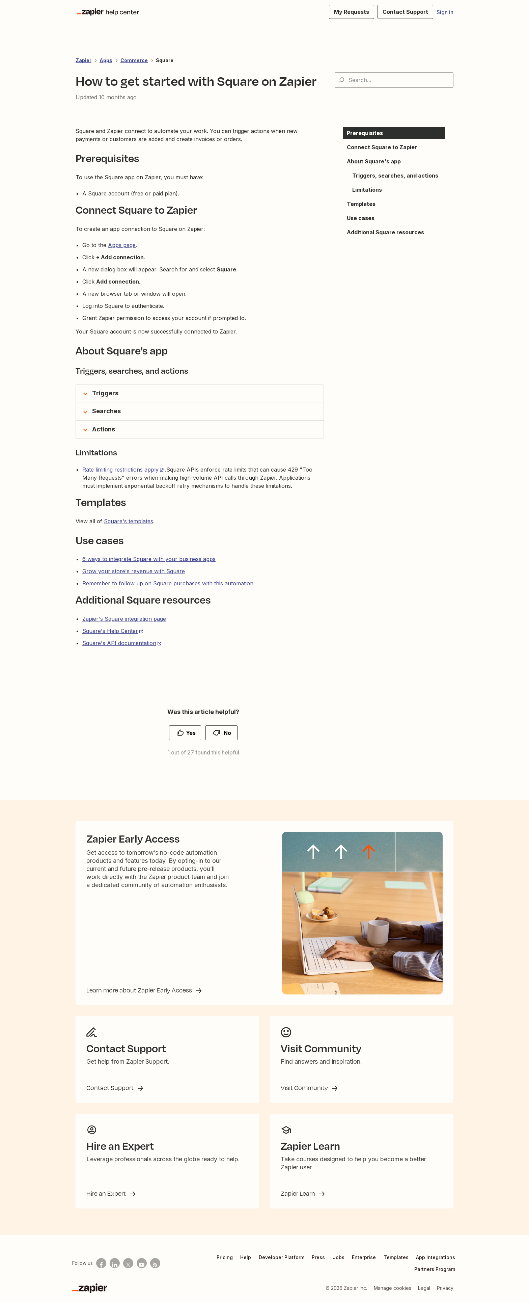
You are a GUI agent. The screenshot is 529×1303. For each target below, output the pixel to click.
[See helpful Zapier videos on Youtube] (142, 1263)
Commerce (134, 60)
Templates (396, 1257)
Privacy (445, 1288)
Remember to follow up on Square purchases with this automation (167, 583)
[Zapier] (89, 1288)
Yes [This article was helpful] (191, 732)
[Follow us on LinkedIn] (115, 1263)
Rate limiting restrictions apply (120, 469)
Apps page (122, 245)
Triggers (105, 393)
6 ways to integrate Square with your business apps (149, 559)
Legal (424, 1288)
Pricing (225, 1257)
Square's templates (128, 521)
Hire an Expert (106, 1193)
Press (318, 1257)
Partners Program (434, 1269)
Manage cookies (392, 1288)
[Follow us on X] (128, 1263)
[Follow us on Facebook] (101, 1263)
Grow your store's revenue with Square (133, 571)
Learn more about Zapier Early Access (139, 990)
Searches (106, 411)
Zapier (83, 60)
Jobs (338, 1257)
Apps (106, 60)
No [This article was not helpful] (227, 732)
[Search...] (394, 80)
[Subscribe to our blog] (155, 1263)
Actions (103, 429)
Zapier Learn (298, 1193)
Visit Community (305, 1087)
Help (245, 1257)
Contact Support (110, 1087)
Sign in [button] (445, 12)
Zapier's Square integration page (124, 618)
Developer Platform (281, 1257)
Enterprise (364, 1257)
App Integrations (435, 1257)
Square (164, 60)
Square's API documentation (119, 643)
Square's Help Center (110, 631)
